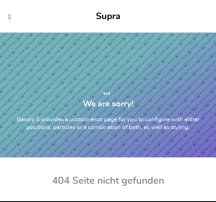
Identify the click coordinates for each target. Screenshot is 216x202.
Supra (108, 16)
